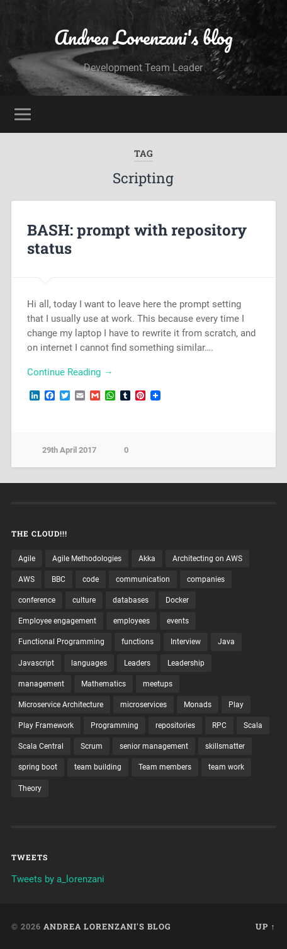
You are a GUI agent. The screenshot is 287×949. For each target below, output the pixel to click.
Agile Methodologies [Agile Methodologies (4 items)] (86, 558)
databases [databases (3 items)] (131, 600)
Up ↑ (265, 926)
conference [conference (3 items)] (36, 600)
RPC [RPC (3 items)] (219, 725)
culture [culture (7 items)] (84, 600)
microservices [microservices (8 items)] (143, 704)
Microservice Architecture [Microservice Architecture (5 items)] (60, 704)
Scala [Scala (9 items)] (253, 725)
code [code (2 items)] (90, 579)
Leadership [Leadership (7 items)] (186, 663)
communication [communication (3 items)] (143, 579)
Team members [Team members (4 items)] (164, 767)
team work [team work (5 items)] (226, 767)
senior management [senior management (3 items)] (154, 746)
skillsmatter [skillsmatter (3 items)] (225, 746)
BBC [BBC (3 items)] (58, 579)
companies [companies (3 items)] (206, 579)
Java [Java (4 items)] (226, 641)
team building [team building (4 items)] (97, 767)
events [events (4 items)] (178, 621)
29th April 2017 (69, 450)
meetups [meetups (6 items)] (157, 683)
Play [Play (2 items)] (236, 704)
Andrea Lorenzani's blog (143, 37)
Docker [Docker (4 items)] (177, 600)
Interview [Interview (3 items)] (186, 641)
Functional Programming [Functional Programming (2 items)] (61, 641)
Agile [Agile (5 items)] (26, 558)
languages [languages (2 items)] (89, 663)
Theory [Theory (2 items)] (30, 788)
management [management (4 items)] (41, 683)
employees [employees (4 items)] (131, 621)
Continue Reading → (70, 372)
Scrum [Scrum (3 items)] (92, 746)
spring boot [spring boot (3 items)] (37, 767)
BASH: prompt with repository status (137, 239)
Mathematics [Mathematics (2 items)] (103, 683)
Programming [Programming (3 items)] (114, 725)
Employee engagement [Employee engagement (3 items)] (57, 621)
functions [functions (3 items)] (137, 641)
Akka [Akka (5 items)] (146, 558)
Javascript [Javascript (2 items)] (36, 663)
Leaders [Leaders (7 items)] (137, 663)
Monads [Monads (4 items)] (197, 704)
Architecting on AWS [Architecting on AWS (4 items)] (207, 558)
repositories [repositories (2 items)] (175, 725)
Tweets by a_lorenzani (57, 879)
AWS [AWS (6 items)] (26, 579)
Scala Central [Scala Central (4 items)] (41, 746)
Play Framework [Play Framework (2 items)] (46, 725)
